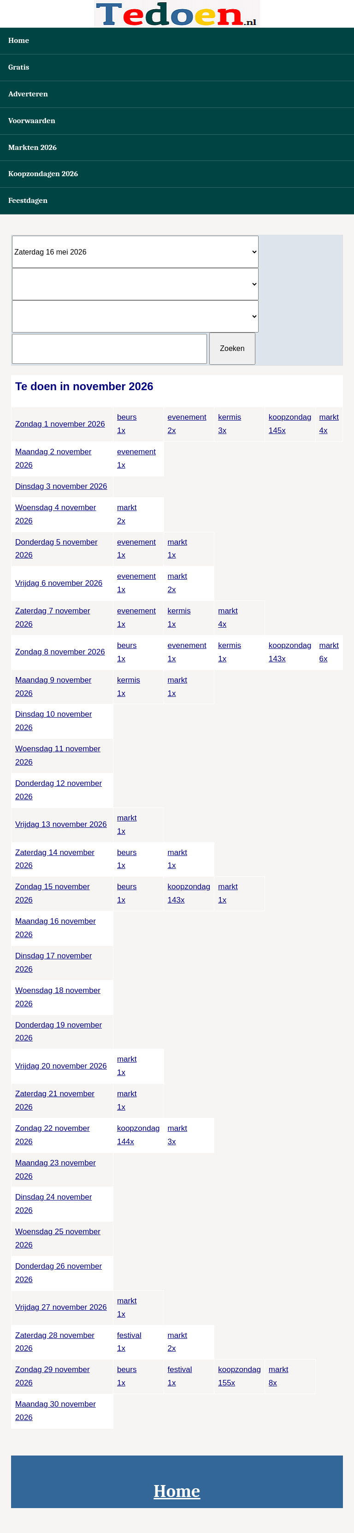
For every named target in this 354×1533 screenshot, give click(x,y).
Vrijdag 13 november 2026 (61, 824)
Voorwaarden (31, 120)
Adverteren (28, 93)
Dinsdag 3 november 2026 (61, 486)
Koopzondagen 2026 (43, 173)
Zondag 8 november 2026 (60, 652)
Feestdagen (27, 200)
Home (18, 40)
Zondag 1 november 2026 (60, 424)
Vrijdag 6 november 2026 (58, 583)
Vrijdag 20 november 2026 (61, 1066)
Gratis (18, 67)
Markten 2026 (32, 147)
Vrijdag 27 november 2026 (61, 1307)
